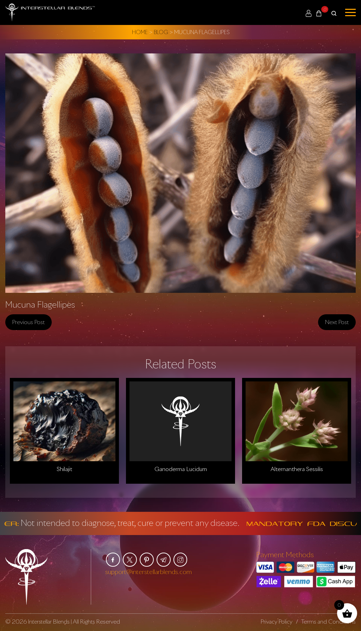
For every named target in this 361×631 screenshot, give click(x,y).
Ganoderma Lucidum (180, 468)
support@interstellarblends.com (148, 571)
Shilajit (64, 468)
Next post (337, 321)
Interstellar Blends (49, 621)
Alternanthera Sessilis (297, 468)
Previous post (28, 321)
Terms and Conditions (328, 621)
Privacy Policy (276, 621)
